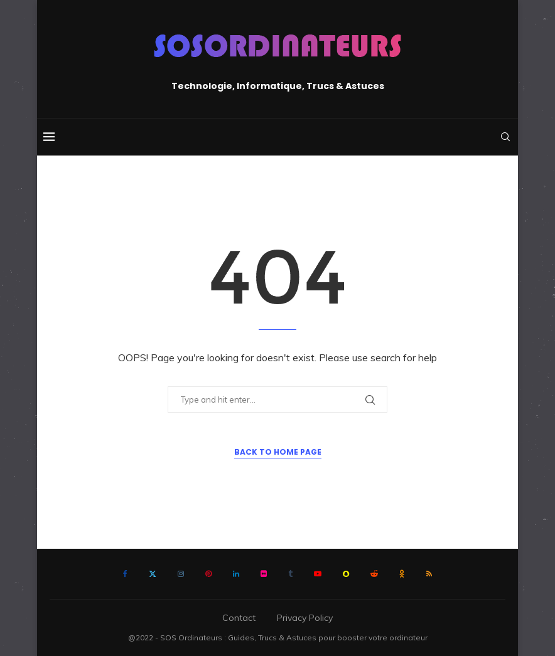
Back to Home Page (277, 452)
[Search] (505, 137)
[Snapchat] (346, 574)
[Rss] (429, 574)
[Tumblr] (290, 574)
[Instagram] (181, 574)
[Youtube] (317, 574)
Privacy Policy (305, 617)
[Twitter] (152, 574)
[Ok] (402, 574)
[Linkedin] (236, 574)
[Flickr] (264, 574)
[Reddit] (374, 574)
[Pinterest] (208, 574)
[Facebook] (125, 574)
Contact (239, 617)
